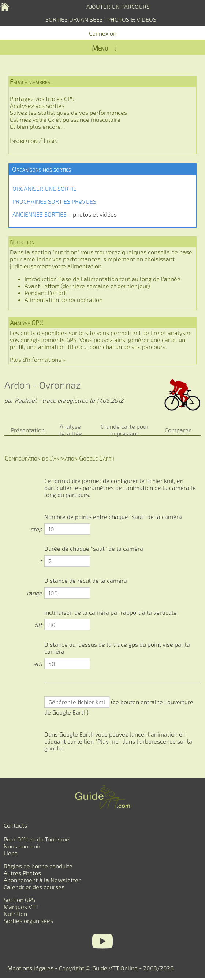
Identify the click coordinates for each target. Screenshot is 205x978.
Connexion (102, 33)
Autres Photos (22, 872)
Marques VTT (21, 906)
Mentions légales (30, 967)
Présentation (28, 429)
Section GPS (19, 899)
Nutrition (15, 913)
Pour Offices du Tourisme (36, 839)
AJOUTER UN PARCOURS (118, 6)
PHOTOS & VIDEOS (131, 19)
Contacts (15, 825)
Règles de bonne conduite (38, 865)
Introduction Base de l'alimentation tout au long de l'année (102, 278)
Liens (11, 853)
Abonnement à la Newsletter (42, 879)
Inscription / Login (33, 141)
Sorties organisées (28, 920)
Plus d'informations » (38, 359)
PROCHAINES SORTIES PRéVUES (54, 201)
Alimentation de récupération (63, 299)
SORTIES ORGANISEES (74, 19)
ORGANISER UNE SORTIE (44, 188)
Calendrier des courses (34, 886)
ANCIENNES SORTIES (39, 214)
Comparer (178, 429)
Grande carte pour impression (125, 430)
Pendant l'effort (45, 292)
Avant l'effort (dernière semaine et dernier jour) (87, 285)
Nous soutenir (22, 846)
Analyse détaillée (70, 430)
